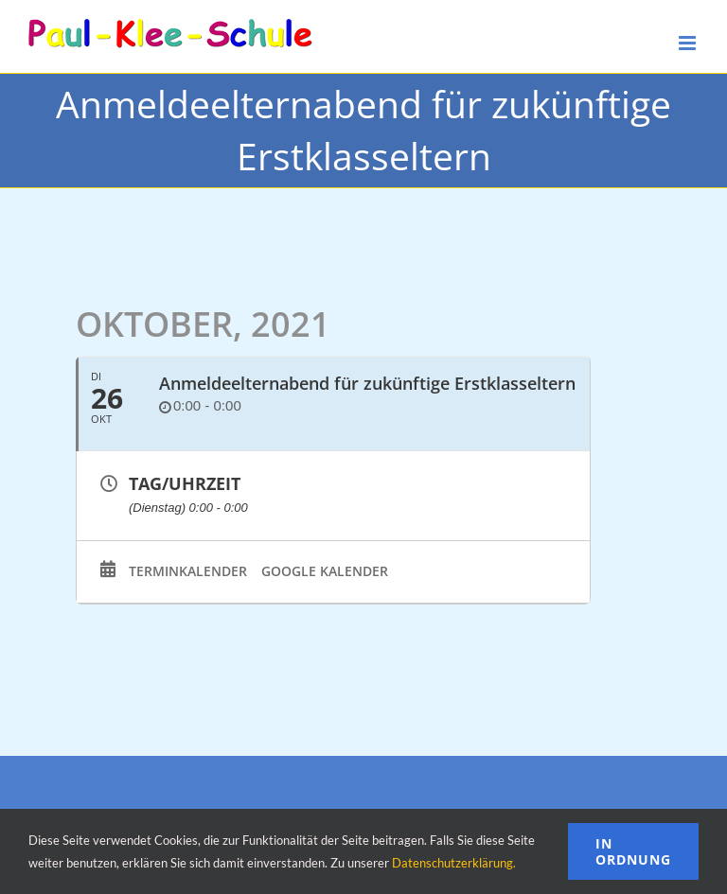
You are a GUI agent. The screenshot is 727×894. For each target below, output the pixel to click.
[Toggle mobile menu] (689, 43)
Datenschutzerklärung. (454, 862)
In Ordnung (633, 851)
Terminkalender (188, 571)
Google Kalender (324, 571)
